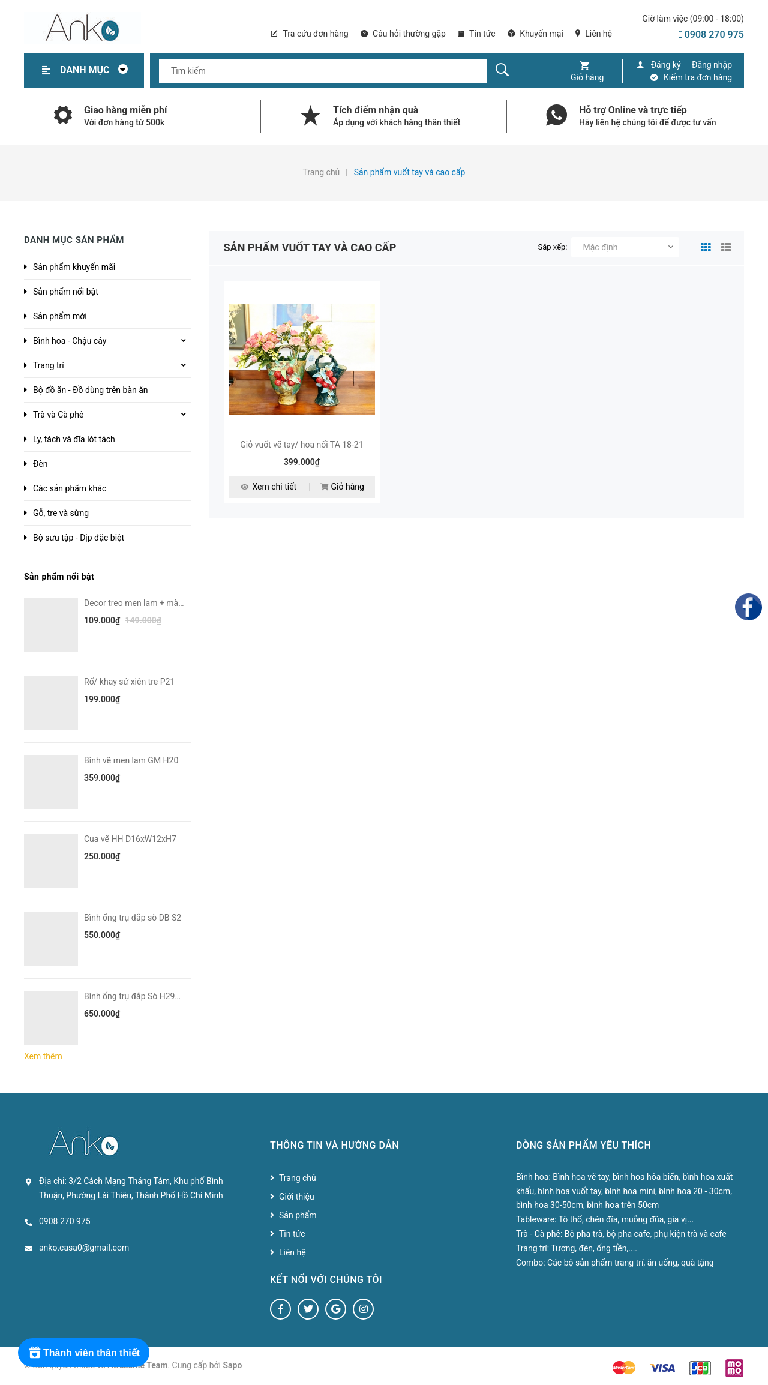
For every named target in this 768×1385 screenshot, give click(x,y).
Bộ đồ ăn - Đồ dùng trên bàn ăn (90, 390)
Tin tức (477, 33)
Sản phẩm (298, 1215)
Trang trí (48, 365)
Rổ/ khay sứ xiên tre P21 (129, 681)
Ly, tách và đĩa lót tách (74, 439)
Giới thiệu (296, 1196)
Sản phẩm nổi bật (65, 291)
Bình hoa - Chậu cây (69, 341)
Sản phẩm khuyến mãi (74, 267)
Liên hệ (593, 33)
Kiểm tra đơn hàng (698, 77)
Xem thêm (43, 1056)
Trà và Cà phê (58, 414)
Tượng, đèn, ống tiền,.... (594, 1248)
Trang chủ (297, 1178)
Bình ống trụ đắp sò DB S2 (132, 917)
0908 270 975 (711, 34)
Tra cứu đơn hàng (309, 33)
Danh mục (97, 70)
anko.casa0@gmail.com (84, 1247)
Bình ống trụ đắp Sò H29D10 (137, 996)
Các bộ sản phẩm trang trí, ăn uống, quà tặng (630, 1262)
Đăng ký (666, 65)
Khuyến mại (535, 33)
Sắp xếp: (553, 246)
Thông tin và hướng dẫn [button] (334, 1145)
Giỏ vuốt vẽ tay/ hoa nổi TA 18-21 (301, 444)
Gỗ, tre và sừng (61, 513)
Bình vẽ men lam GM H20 (131, 760)
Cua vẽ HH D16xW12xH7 (130, 839)
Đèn (40, 464)
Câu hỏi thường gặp (403, 33)
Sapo (232, 1365)
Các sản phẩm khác (69, 488)
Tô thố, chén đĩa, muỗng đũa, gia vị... (626, 1219)
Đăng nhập (712, 65)
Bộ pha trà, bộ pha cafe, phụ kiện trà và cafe (646, 1234)
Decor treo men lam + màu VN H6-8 (150, 603)
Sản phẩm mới (60, 316)
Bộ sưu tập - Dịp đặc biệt (78, 537)
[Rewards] (83, 1352)
